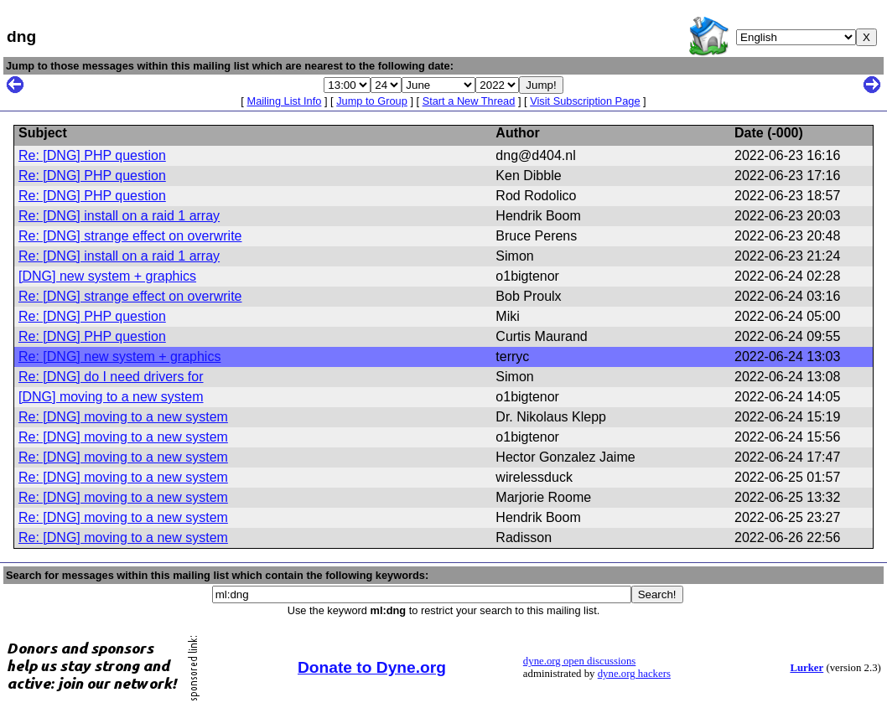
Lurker (806, 668)
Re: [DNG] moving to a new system (123, 417)
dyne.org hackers (634, 674)
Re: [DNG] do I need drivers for (111, 377)
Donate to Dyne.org (372, 667)
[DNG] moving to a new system (111, 397)
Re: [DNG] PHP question (92, 155)
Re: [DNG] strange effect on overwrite (129, 236)
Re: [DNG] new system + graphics (119, 356)
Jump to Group (371, 101)
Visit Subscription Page (585, 101)
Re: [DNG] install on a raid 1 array (119, 216)
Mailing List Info (283, 101)
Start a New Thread (469, 101)
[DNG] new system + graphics (107, 276)
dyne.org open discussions (579, 661)
